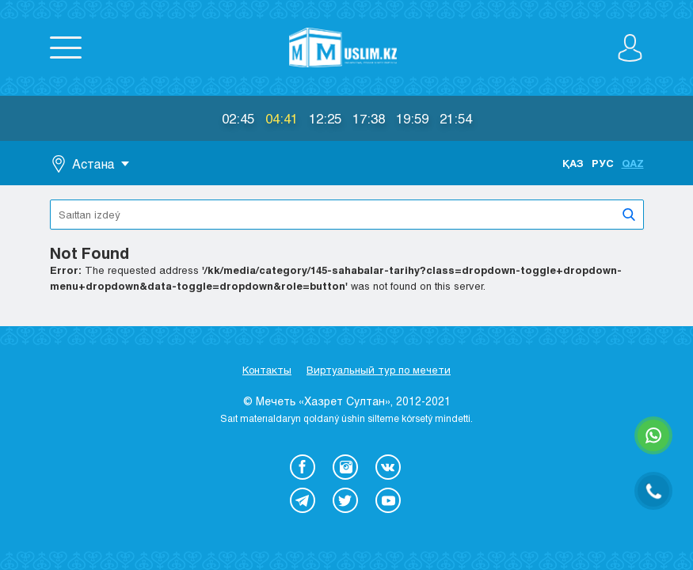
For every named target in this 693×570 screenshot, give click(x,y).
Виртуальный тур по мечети (379, 369)
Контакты (266, 369)
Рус (603, 163)
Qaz (633, 163)
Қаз (573, 163)
